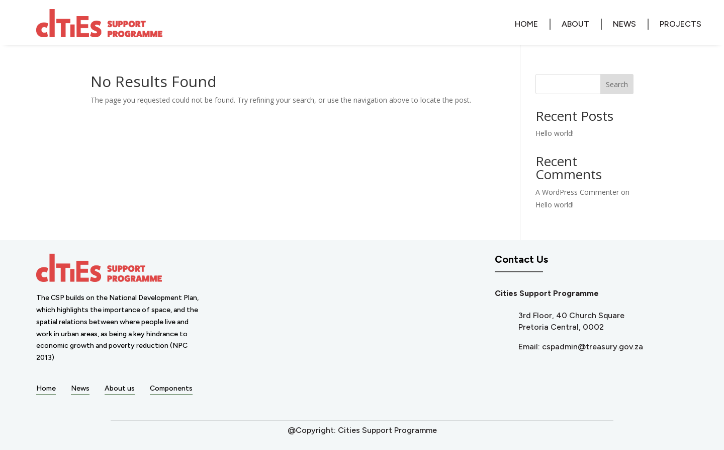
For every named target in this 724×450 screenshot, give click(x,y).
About (575, 24)
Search (617, 84)
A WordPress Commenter (577, 192)
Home (526, 24)
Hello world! (554, 133)
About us (120, 388)
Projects (680, 24)
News (624, 24)
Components (171, 388)
